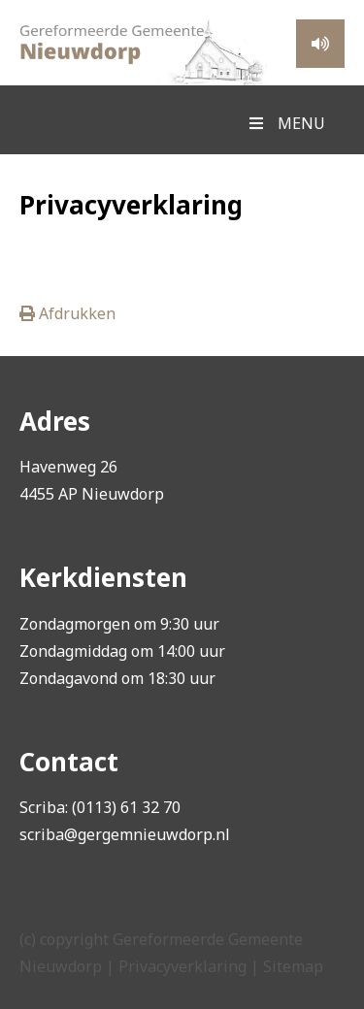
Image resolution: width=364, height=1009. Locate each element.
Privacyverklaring (182, 966)
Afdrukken (67, 313)
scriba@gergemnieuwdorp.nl (124, 834)
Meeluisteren (320, 43)
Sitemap (293, 966)
